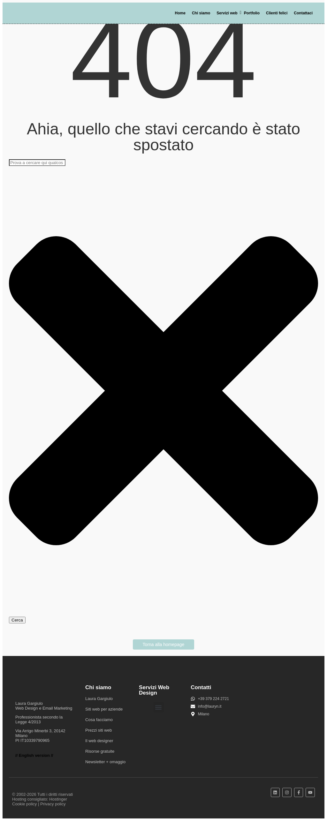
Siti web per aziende (104, 709)
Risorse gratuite (99, 751)
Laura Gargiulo (99, 698)
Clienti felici (276, 13)
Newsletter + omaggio (105, 761)
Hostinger (58, 799)
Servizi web (228, 13)
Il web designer (99, 740)
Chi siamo (201, 13)
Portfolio (252, 13)
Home (180, 13)
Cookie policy (24, 804)
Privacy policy (52, 804)
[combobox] (37, 162)
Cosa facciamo (99, 719)
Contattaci (303, 13)
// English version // (34, 755)
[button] (158, 707)
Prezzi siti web (98, 730)
